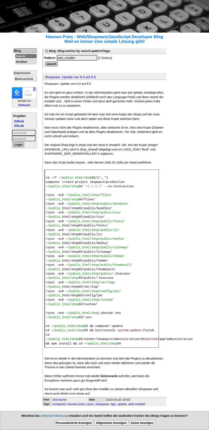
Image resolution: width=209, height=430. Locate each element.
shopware (102, 404)
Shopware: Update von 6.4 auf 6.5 (70, 77)
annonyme (59, 399)
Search (20, 56)
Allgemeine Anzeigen (111, 422)
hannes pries (76, 404)
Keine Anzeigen (142, 422)
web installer (136, 404)
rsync (90, 404)
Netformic (24, 105)
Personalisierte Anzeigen (74, 422)
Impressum (22, 73)
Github (19, 121)
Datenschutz (24, 78)
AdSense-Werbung (54, 415)
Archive (21, 61)
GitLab (19, 125)
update (122, 404)
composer (59, 404)
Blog (17, 50)
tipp (113, 404)
